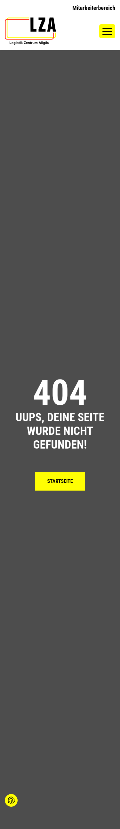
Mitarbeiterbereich (93, 7)
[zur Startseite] (30, 31)
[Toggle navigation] (107, 31)
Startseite (60, 481)
